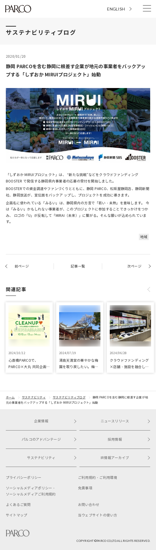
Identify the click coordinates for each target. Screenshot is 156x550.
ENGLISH (116, 8)
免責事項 (85, 488)
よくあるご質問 (18, 504)
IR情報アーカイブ (125, 458)
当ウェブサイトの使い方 (97, 515)
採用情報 (129, 439)
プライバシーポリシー (23, 477)
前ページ (22, 266)
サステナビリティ (34, 397)
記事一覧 (78, 266)
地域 (143, 237)
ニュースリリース (125, 421)
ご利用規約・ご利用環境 (97, 477)
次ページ (134, 266)
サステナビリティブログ (69, 397)
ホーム (10, 397)
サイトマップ (16, 515)
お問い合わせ (88, 504)
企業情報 (55, 421)
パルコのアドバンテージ (49, 439)
